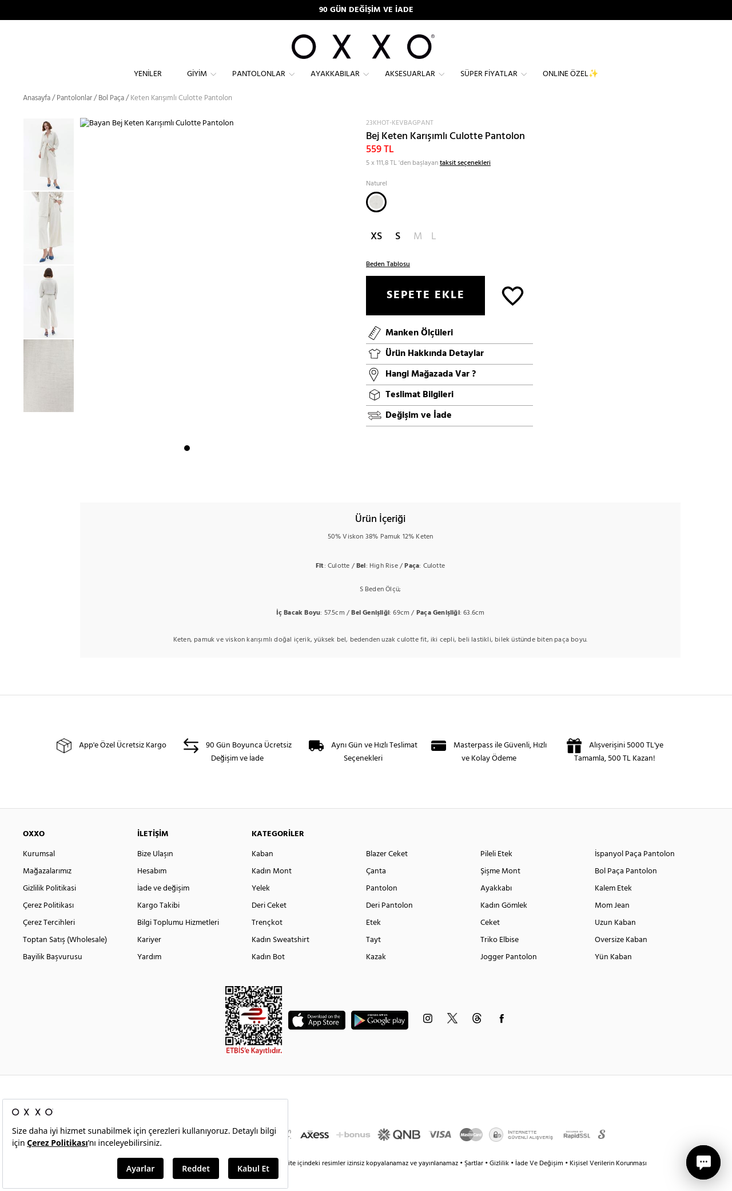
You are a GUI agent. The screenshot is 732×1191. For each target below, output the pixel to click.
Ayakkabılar (335, 83)
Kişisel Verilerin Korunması (608, 1182)
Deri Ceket (269, 924)
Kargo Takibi (158, 924)
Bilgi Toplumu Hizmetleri (178, 941)
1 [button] (187, 475)
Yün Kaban (613, 976)
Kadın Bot (268, 976)
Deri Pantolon (389, 924)
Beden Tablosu (388, 283)
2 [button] (197, 475)
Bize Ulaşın (155, 873)
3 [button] (207, 475)
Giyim (197, 83)
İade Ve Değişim (539, 1182)
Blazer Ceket (387, 873)
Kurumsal (39, 873)
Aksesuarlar (410, 83)
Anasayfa (36, 117)
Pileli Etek (496, 873)
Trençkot (267, 941)
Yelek (261, 907)
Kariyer (149, 959)
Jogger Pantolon (508, 976)
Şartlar (474, 1182)
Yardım (149, 976)
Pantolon (381, 907)
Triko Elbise (499, 959)
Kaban (262, 873)
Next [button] (86, 315)
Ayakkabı (496, 907)
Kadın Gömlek (503, 924)
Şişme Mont (500, 890)
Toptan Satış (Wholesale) (65, 959)
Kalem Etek (613, 907)
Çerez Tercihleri (49, 941)
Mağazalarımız (47, 890)
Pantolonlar (258, 83)
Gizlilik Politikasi (49, 907)
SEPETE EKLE (426, 314)
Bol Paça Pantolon (626, 890)
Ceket (490, 941)
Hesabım (151, 890)
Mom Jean (612, 924)
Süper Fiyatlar (489, 83)
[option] (51, 174)
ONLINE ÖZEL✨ (570, 83)
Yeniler (148, 83)
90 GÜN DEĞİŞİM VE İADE (366, 10)
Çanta (376, 890)
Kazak (376, 976)
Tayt (373, 959)
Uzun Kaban (615, 941)
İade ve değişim (163, 907)
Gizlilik (500, 1182)
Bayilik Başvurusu (52, 976)
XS (376, 255)
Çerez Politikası (48, 924)
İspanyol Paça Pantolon (635, 873)
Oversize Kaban (621, 959)
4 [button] (218, 475)
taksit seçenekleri (465, 182)
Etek (373, 941)
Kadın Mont (272, 890)
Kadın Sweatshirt (280, 959)
